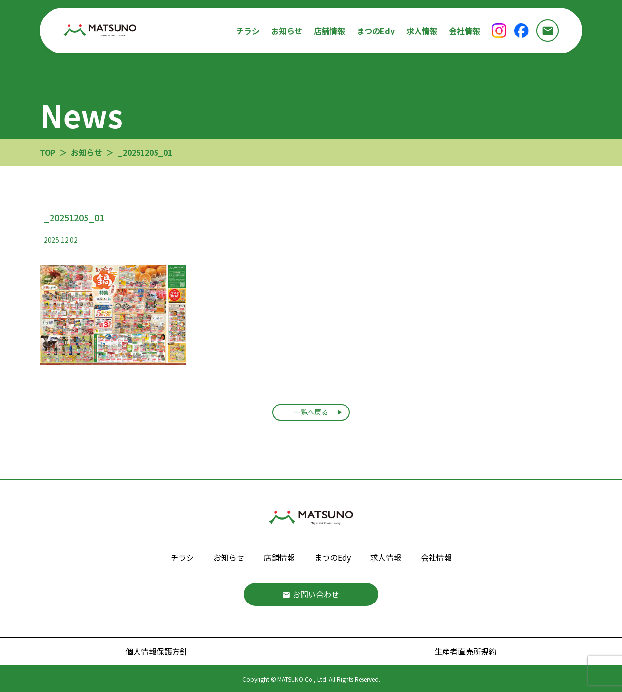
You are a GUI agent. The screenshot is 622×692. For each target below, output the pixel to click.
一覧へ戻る (311, 412)
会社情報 (464, 30)
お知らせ (286, 30)
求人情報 (421, 30)
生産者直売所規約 (465, 651)
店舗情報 (329, 30)
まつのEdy (376, 30)
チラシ (247, 30)
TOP (47, 152)
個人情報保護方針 (156, 651)
